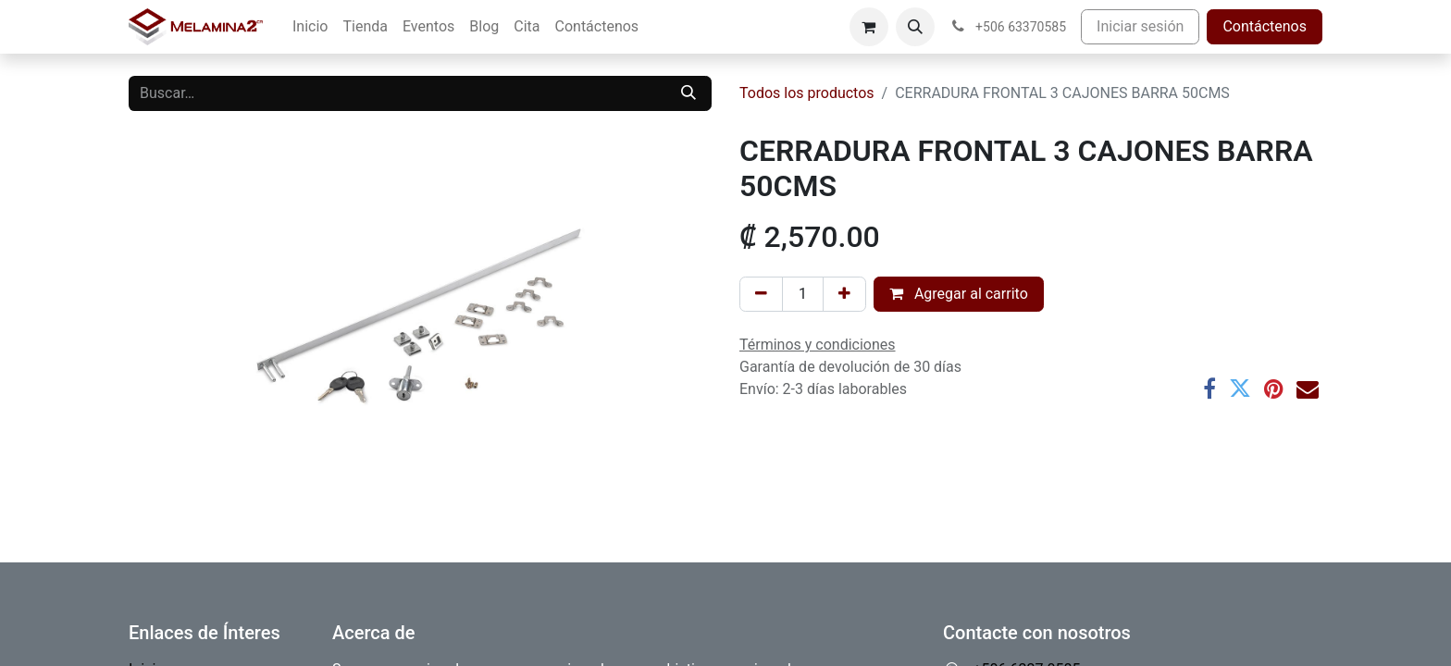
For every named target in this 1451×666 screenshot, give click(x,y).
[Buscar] (688, 93)
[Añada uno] (844, 294)
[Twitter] (1240, 388)
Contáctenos (1264, 26)
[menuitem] (310, 26)
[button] (915, 26)
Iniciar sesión (1140, 26)
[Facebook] (1209, 388)
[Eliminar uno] (761, 294)
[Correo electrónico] (1307, 388)
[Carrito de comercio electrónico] (869, 26)
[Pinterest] (1274, 388)
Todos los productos (806, 93)
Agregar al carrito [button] (958, 293)
